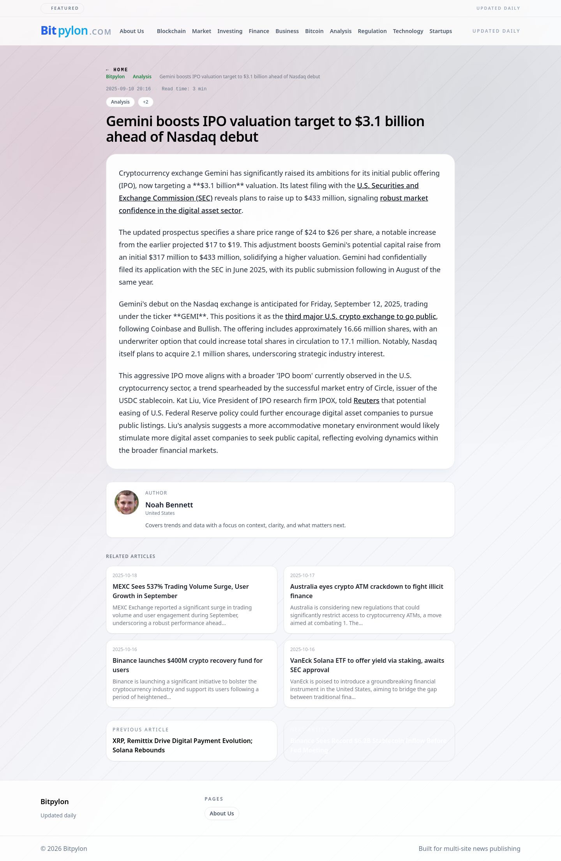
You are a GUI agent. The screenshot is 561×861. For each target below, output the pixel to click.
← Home (117, 70)
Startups (441, 31)
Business (287, 31)
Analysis (341, 31)
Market (201, 31)
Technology (408, 31)
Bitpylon (115, 77)
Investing (229, 31)
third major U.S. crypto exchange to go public (360, 316)
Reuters (366, 400)
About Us (132, 31)
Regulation (372, 31)
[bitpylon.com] (76, 31)
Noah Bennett (169, 504)
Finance (259, 31)
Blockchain (171, 31)
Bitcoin (314, 31)
